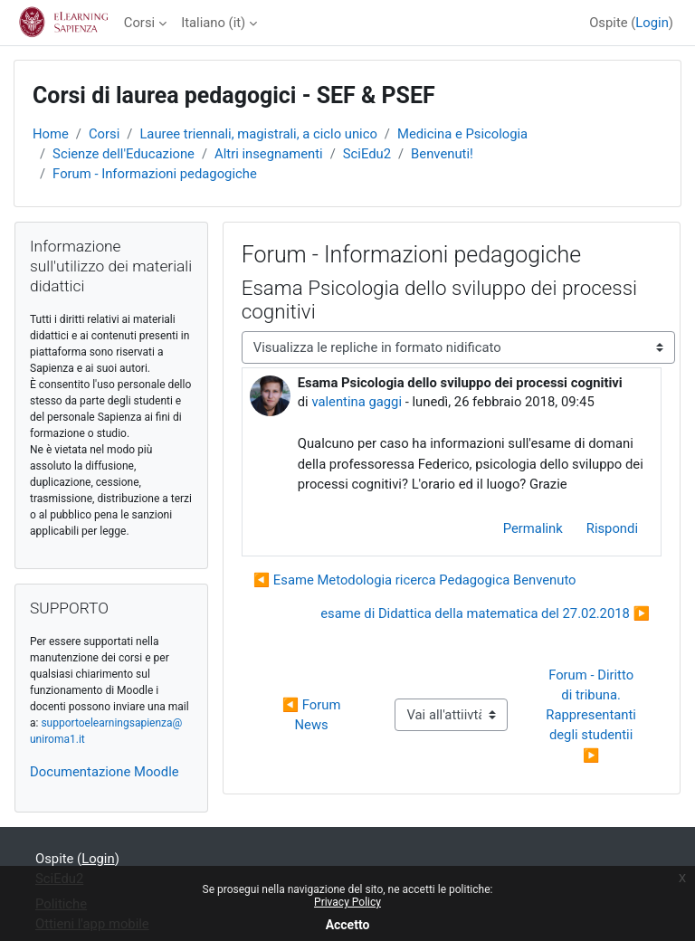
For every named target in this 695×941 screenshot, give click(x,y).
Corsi (139, 22)
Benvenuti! (442, 154)
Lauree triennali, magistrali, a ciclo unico (257, 134)
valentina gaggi (356, 402)
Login (652, 22)
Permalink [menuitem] (533, 528)
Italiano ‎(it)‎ (213, 22)
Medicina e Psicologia (462, 134)
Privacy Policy (347, 902)
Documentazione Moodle (104, 772)
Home (51, 134)
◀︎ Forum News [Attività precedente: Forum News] (313, 715)
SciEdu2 (367, 154)
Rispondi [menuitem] (612, 528)
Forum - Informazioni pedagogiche (154, 174)
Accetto (348, 924)
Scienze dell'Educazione (123, 154)
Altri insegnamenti (268, 154)
